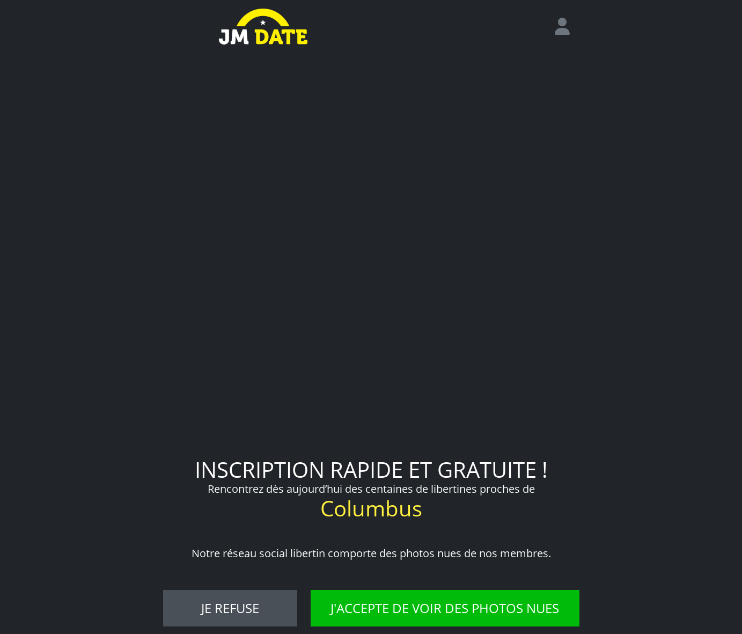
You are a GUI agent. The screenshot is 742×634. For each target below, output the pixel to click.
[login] (566, 27)
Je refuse (230, 608)
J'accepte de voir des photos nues (444, 608)
